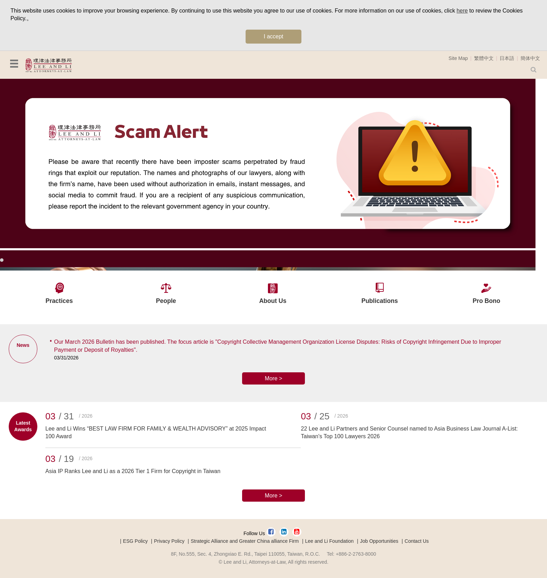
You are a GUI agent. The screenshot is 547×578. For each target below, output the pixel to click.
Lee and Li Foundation (329, 541)
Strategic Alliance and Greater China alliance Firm (245, 541)
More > (273, 378)
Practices (59, 300)
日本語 (507, 58)
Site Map (458, 58)
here (462, 11)
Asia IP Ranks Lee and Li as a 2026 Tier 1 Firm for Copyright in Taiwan (132, 471)
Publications (379, 300)
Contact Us (417, 541)
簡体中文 (530, 58)
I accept (273, 36)
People (166, 300)
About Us (272, 300)
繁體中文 (484, 58)
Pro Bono (486, 300)
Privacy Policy (169, 541)
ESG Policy (135, 541)
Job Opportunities (379, 541)
